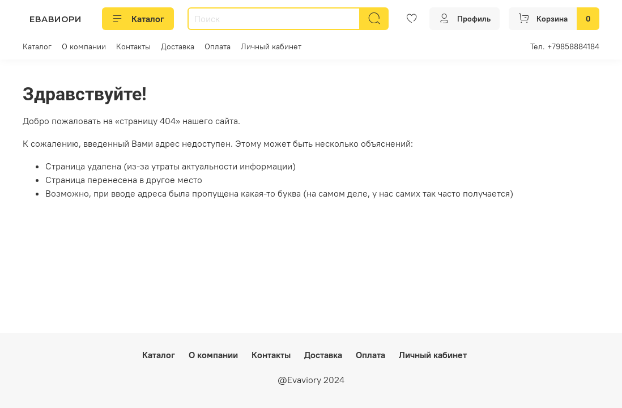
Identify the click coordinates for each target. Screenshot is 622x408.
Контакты (133, 46)
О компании (84, 46)
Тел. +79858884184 (564, 46)
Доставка (177, 46)
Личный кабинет (271, 46)
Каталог (138, 18)
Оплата (218, 46)
